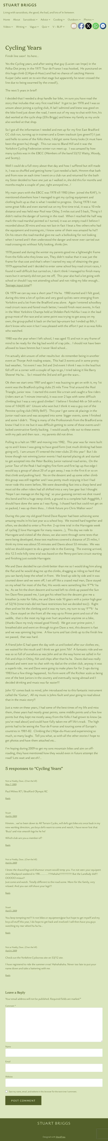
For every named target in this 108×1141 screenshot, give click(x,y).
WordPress (60, 1136)
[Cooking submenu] (64, 19)
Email (7, 1061)
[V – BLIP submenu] (64, 26)
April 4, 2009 (11, 950)
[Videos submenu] (12, 26)
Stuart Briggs (20, 4)
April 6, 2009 (11, 816)
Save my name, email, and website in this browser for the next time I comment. (43, 1091)
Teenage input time (17, 285)
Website (8, 1076)
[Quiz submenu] (48, 26)
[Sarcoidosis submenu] (37, 19)
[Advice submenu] (49, 19)
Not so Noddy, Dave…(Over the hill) (21, 780)
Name (8, 1046)
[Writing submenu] (26, 26)
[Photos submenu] (93, 19)
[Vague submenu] (38, 26)
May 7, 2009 (10, 784)
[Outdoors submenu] (80, 19)
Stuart (8, 812)
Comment (10, 1005)
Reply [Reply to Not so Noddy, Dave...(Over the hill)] (7, 798)
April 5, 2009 (11, 910)
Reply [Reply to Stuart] (7, 844)
